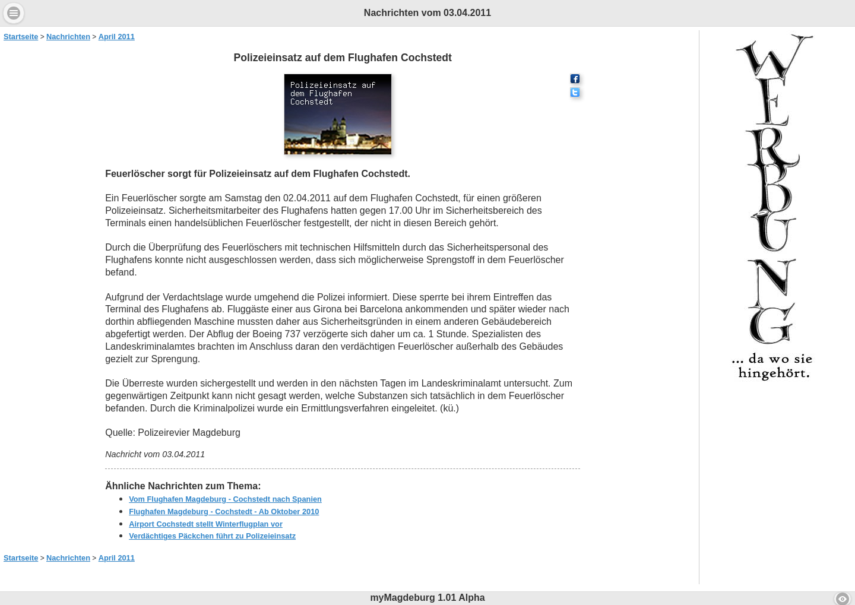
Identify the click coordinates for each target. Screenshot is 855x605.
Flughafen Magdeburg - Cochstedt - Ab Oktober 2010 (224, 511)
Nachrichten (68, 36)
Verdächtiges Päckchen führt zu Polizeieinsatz (212, 535)
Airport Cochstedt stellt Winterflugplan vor (206, 524)
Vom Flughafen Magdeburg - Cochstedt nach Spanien (225, 499)
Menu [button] (13, 13)
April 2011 (117, 36)
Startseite (21, 36)
